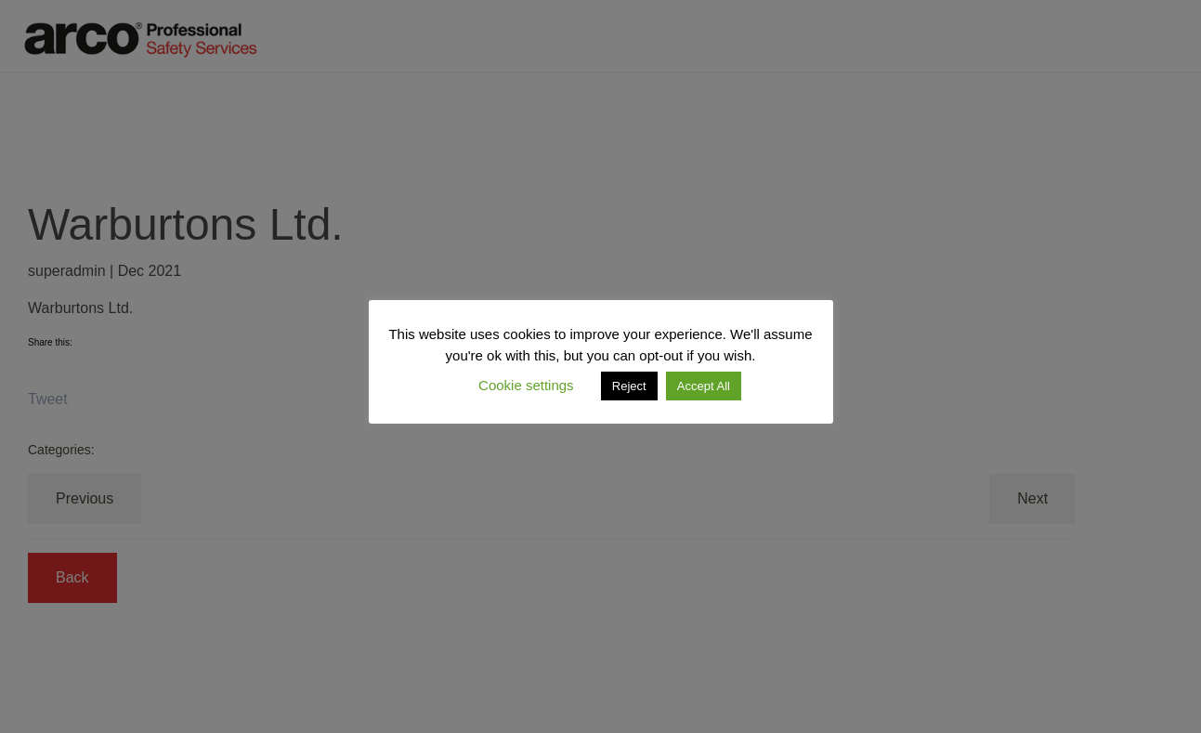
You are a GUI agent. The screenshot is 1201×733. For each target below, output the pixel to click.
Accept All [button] (703, 386)
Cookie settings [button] (526, 385)
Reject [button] (629, 386)
